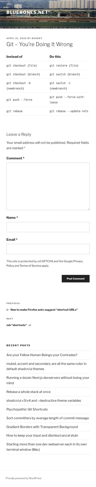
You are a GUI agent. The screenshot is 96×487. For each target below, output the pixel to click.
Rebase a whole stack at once (28, 392)
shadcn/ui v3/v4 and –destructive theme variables (43, 400)
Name (12, 217)
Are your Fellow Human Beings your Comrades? (41, 355)
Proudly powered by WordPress (24, 478)
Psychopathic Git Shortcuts (27, 409)
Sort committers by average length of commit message (47, 418)
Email (11, 239)
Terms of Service (30, 265)
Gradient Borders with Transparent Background (42, 427)
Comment (15, 158)
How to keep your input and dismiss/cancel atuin (42, 435)
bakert (37, 38)
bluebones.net (27, 12)
